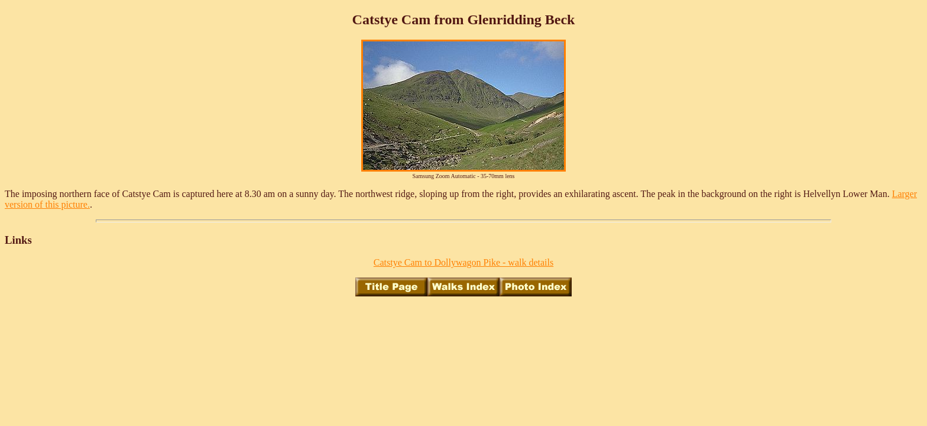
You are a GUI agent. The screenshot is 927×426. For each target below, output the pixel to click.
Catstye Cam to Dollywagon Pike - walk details (463, 262)
